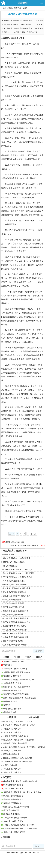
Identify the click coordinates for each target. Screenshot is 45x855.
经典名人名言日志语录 (12, 803)
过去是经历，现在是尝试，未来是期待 (18, 740)
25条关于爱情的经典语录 (13, 796)
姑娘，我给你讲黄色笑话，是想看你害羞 (19, 698)
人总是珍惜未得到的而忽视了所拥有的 (18, 825)
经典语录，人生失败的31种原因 (16, 807)
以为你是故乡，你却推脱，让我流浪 (17, 721)
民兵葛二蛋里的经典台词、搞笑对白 (17, 758)
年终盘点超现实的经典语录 (14, 581)
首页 (10, 8)
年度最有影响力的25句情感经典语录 (17, 577)
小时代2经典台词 (10, 765)
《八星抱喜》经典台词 (12, 769)
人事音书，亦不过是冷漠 (13, 821)
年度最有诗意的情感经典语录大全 (16, 622)
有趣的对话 (7, 665)
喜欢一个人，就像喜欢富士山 (15, 669)
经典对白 (7, 705)
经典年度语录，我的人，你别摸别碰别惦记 (20, 781)
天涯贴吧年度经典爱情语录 (14, 603)
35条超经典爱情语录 (11, 814)
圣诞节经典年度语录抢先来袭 (15, 584)
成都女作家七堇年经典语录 (14, 832)
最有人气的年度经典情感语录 (15, 633)
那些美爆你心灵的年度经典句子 (15, 611)
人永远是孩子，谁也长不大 (14, 788)
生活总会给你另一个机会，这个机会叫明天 (20, 828)
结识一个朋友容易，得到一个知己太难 (18, 680)
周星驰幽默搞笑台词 (11, 754)
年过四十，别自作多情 (12, 709)
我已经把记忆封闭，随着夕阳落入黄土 (18, 761)
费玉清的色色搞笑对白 (12, 690)
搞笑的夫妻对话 (9, 712)
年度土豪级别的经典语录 (13, 615)
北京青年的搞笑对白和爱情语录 (15, 736)
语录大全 (22, 2)
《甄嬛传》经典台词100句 (13, 661)
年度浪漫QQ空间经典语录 (13, 607)
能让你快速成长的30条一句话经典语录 (18, 573)
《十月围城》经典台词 (12, 732)
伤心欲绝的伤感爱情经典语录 (15, 592)
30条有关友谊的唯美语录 (13, 785)
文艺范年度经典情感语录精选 (15, 645)
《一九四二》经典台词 (12, 751)
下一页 (33, 534)
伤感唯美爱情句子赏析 (12, 683)
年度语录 (17, 8)
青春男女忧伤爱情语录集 (13, 641)
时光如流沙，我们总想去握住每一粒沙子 (19, 725)
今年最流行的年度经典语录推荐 (15, 637)
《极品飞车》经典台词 (12, 729)
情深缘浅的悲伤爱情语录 (13, 799)
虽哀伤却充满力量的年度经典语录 (16, 596)
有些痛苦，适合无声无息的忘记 (16, 694)
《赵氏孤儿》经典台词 (12, 772)
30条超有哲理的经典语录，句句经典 (17, 569)
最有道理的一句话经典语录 (14, 562)
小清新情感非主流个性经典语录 (15, 618)
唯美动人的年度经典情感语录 (15, 630)
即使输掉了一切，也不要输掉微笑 (16, 687)
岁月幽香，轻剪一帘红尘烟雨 (15, 743)
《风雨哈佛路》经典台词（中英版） (17, 672)
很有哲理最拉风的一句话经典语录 (16, 558)
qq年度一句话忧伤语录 (12, 600)
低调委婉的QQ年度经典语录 (14, 626)
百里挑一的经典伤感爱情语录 (15, 818)
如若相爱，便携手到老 (12, 676)
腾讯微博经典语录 (10, 566)
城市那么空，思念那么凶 (14, 542)
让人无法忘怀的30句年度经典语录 (16, 588)
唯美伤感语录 (8, 554)
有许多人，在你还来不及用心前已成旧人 (25, 546)
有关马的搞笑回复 (10, 701)
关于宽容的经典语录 (11, 810)
